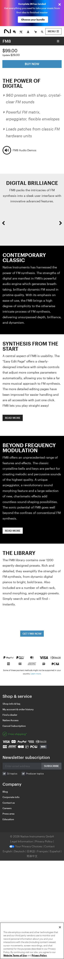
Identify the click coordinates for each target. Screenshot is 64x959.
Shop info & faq (11, 703)
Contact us (9, 802)
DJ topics (12, 773)
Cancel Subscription (14, 725)
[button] (3, 223)
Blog (5, 791)
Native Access (11, 720)
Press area (8, 813)
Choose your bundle (33, 19)
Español (55, 851)
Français (42, 851)
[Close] (60, 927)
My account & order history (18, 709)
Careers (7, 808)
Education (8, 819)
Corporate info (11, 797)
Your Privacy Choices (25, 846)
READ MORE (12, 417)
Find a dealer (10, 714)
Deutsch (19, 851)
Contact (49, 846)
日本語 (31, 851)
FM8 (7, 41)
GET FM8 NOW (32, 633)
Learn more (36, 674)
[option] (32, 223)
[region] (32, 940)
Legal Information (22, 841)
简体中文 (32, 856)
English (7, 851)
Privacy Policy (44, 841)
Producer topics (35, 773)
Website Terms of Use (15, 955)
